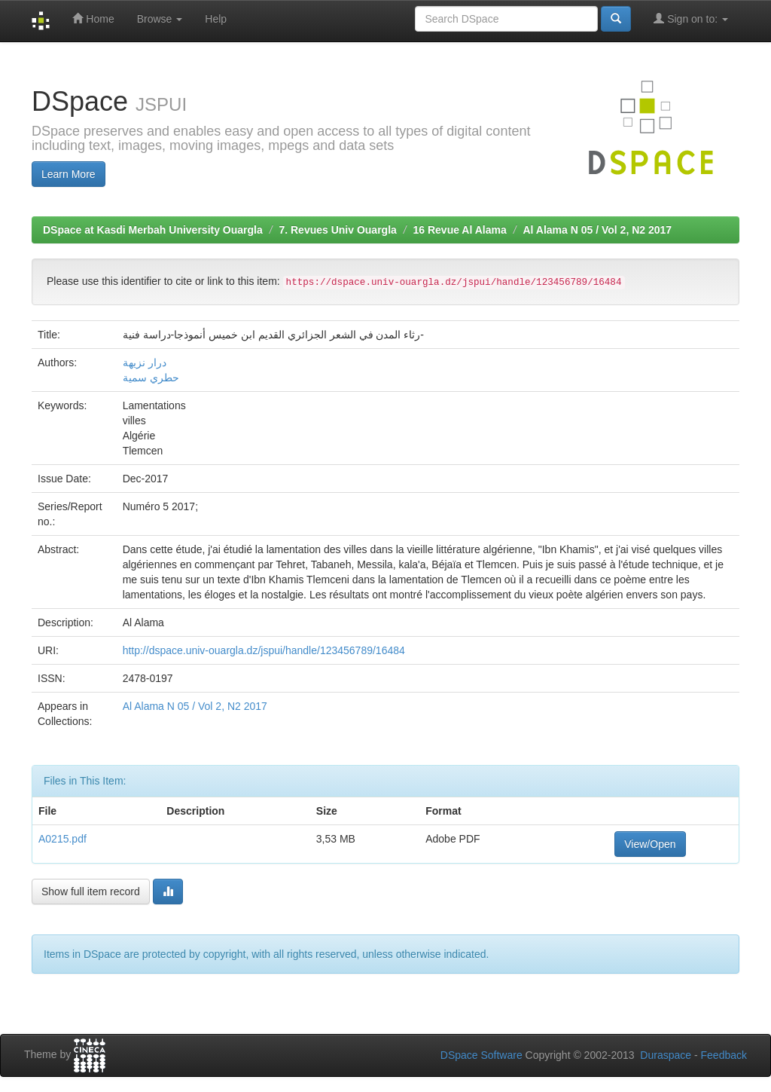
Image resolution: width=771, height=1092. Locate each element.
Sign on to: (691, 18)
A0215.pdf (62, 839)
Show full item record (90, 892)
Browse (160, 19)
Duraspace (665, 1055)
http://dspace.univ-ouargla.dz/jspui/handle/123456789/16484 (264, 650)
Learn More (68, 174)
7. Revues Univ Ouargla (337, 230)
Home (93, 18)
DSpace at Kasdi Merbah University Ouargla (153, 230)
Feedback (724, 1055)
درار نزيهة (144, 362)
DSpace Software (481, 1055)
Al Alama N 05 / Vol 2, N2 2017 (597, 230)
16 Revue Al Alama (460, 230)
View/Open (649, 844)
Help (216, 19)
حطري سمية (151, 378)
